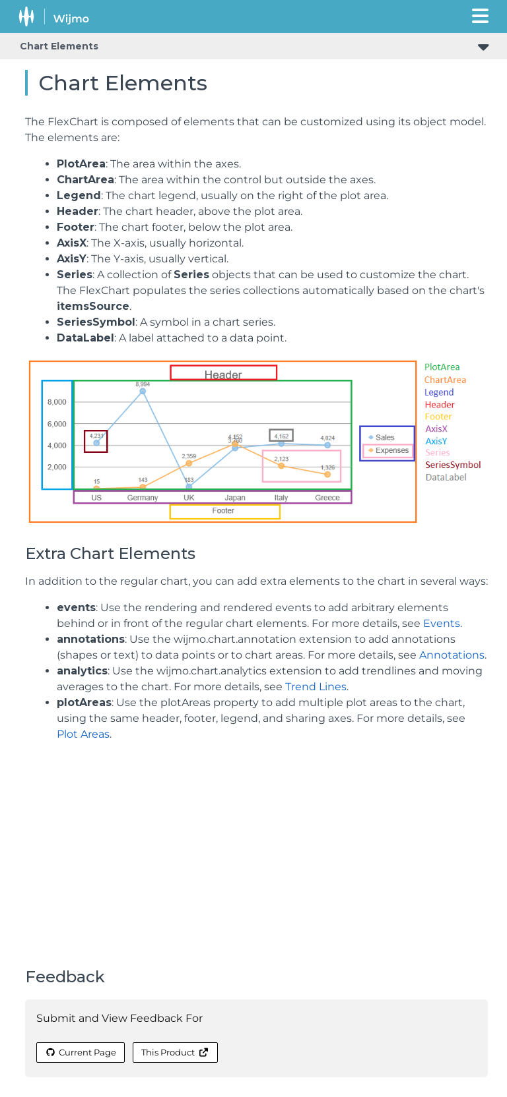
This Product (175, 1052)
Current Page (80, 1052)
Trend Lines (316, 686)
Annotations (452, 655)
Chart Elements (59, 46)
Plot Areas (83, 734)
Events (441, 623)
